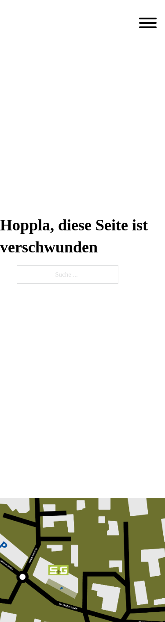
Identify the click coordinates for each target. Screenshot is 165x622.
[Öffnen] (148, 23)
